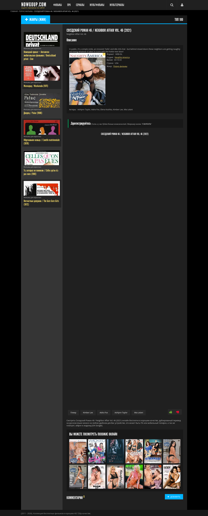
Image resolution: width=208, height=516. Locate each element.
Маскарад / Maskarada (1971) (36, 86)
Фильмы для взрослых (32, 48)
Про (69, 5)
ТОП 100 (179, 20)
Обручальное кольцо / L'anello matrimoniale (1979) (42, 141)
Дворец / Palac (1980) (33, 113)
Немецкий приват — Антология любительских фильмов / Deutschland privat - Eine (40, 55)
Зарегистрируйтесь (80, 123)
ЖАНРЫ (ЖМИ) (35, 20)
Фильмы (57, 5)
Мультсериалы (117, 5)
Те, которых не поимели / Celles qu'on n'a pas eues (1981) (41, 172)
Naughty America (122, 57)
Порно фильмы (120, 66)
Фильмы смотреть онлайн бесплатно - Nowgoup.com (34, 5)
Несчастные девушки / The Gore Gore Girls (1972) (41, 202)
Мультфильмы (97, 5)
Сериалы (80, 5)
